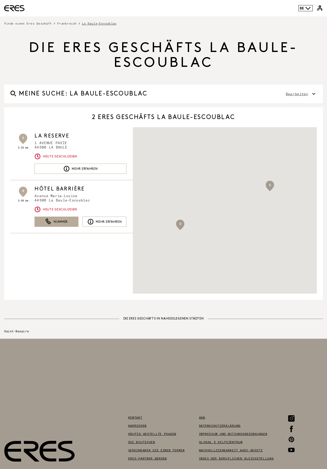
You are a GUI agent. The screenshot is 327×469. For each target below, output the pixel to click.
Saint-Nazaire (16, 331)
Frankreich (66, 23)
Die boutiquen (141, 442)
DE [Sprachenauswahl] (305, 8)
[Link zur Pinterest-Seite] (291, 439)
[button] (270, 186)
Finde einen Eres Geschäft (28, 23)
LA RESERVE (51, 136)
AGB (202, 417)
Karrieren (137, 425)
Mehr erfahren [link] (80, 169)
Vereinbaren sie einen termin (156, 450)
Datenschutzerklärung (220, 425)
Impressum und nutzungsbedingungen (233, 433)
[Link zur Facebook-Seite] (291, 429)
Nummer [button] (56, 222)
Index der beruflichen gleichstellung (236, 458)
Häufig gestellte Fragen (152, 433)
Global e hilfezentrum (221, 442)
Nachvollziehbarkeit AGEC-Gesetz (231, 450)
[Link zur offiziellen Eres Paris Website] (14, 8)
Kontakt (135, 417)
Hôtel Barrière (59, 189)
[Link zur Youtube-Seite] (291, 450)
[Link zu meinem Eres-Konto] (320, 8)
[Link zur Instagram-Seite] (291, 418)
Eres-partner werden (147, 458)
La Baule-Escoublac (99, 23)
